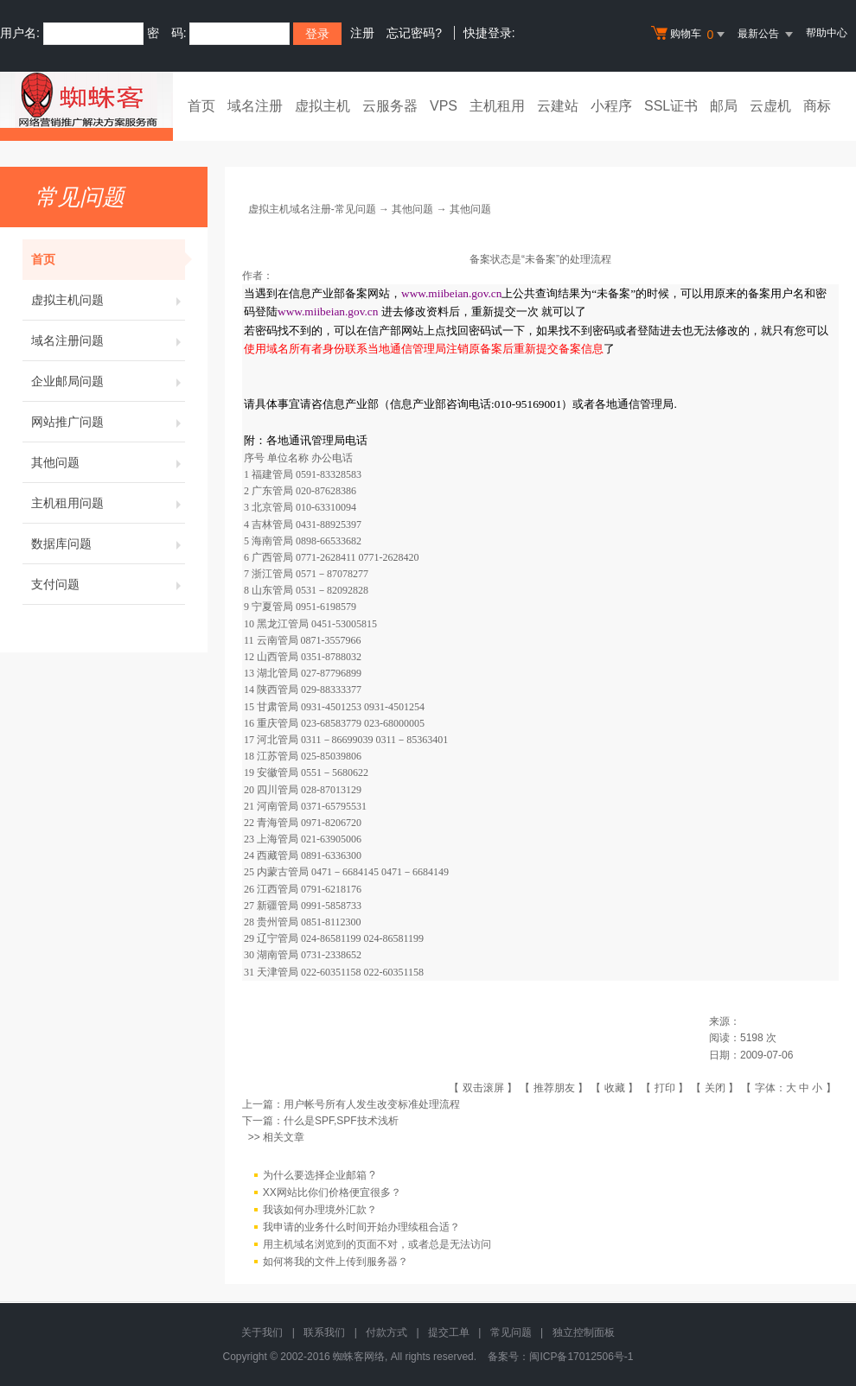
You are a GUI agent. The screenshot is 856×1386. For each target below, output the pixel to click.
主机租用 (497, 106)
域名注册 (255, 106)
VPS (443, 106)
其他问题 (108, 462)
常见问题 (511, 1332)
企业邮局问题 (108, 381)
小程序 (611, 106)
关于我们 (262, 1332)
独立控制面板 (584, 1332)
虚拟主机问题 (108, 300)
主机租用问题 (108, 503)
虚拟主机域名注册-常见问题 (312, 209)
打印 (665, 1088)
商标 (817, 106)
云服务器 (390, 106)
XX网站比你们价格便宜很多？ (332, 1192)
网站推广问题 (108, 422)
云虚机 (770, 106)
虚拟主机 (322, 106)
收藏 (614, 1088)
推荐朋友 (554, 1088)
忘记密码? (414, 33)
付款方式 (386, 1332)
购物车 (690, 34)
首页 (201, 106)
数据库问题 (108, 543)
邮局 (724, 106)
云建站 (557, 106)
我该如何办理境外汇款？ (320, 1210)
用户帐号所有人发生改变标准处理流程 (372, 1104)
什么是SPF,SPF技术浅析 (341, 1121)
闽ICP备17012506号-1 (581, 1357)
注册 (362, 33)
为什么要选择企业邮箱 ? (319, 1175)
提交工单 (449, 1332)
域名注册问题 (108, 340)
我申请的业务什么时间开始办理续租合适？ (361, 1227)
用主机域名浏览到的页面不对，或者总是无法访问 (377, 1244)
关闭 (715, 1088)
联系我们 (324, 1332)
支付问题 (108, 584)
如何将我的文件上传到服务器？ (335, 1262)
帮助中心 (826, 33)
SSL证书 (671, 106)
